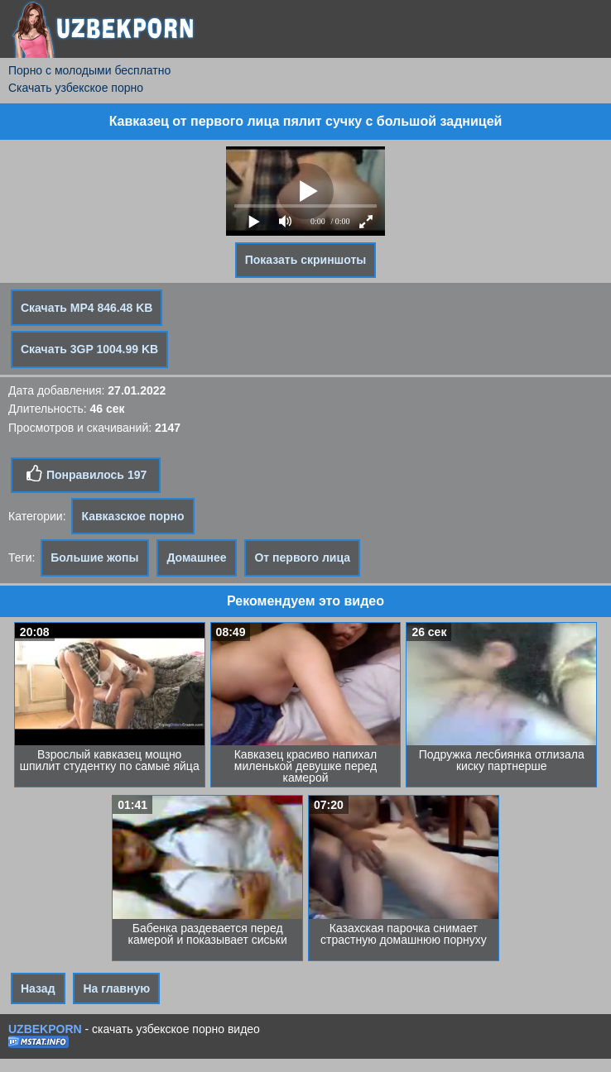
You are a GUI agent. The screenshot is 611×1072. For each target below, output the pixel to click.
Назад (38, 988)
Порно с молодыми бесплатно (89, 70)
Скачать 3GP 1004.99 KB (89, 349)
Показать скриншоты (306, 259)
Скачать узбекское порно (75, 87)
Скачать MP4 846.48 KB (86, 307)
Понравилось (86, 474)
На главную (116, 988)
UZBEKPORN (45, 1029)
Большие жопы (94, 557)
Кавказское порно (132, 516)
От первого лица (302, 557)
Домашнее (196, 557)
